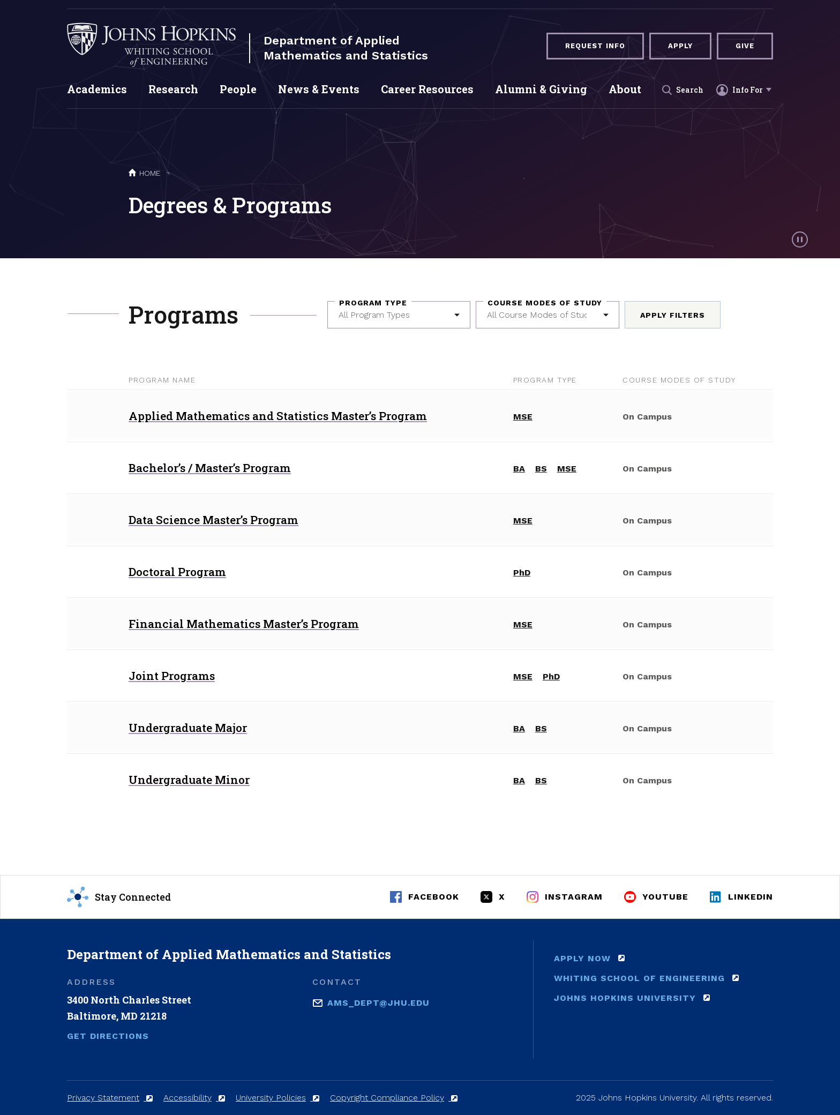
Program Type (373, 302)
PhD (521, 572)
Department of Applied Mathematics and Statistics (346, 48)
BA (519, 468)
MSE (522, 416)
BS (541, 468)
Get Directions (108, 1036)
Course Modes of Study (545, 302)
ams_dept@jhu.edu (378, 1002)
